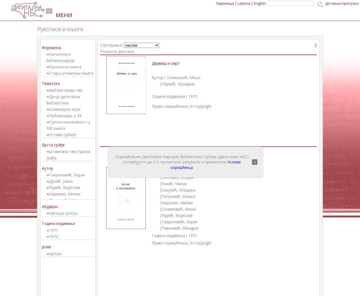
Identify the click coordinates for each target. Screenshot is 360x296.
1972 (53, 236)
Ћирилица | (226, 3)
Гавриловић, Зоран (67, 174)
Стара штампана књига (71, 73)
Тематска (51, 83)
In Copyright (200, 106)
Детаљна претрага (342, 3)
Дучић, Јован (61, 181)
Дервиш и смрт (166, 63)
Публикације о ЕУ (65, 115)
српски (55, 253)
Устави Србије (62, 134)
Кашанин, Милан (64, 194)
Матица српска (63, 213)
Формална (51, 47)
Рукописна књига (65, 66)
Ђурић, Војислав (64, 187)
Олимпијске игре (64, 109)
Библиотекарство (66, 90)
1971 (53, 230)
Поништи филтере (117, 51)
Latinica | (245, 3)
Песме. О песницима (171, 155)
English (260, 3)
